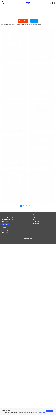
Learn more (42, 412)
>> (35, 376)
